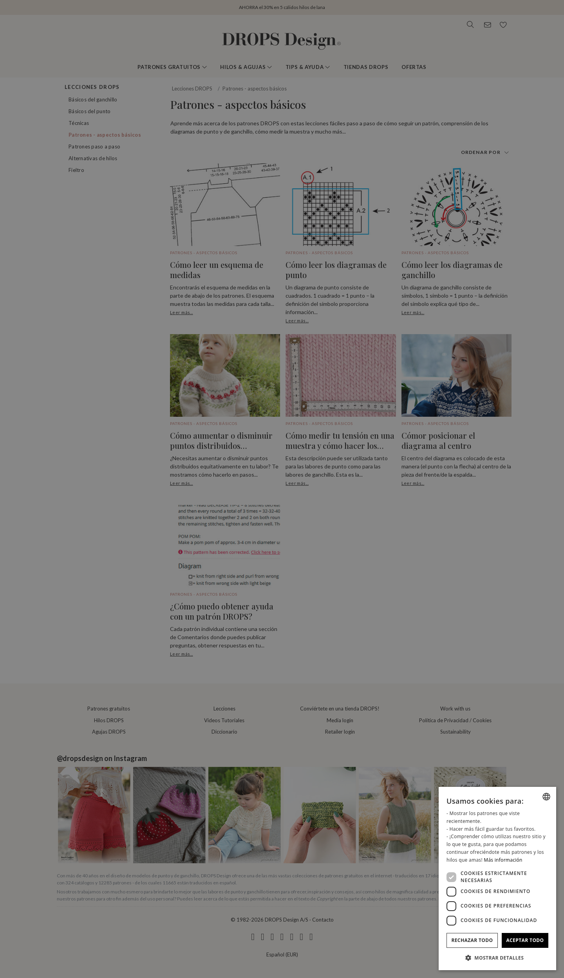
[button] (497, 957)
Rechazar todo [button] (472, 940)
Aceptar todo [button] (525, 940)
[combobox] (546, 797)
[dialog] (497, 878)
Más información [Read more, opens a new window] (503, 860)
